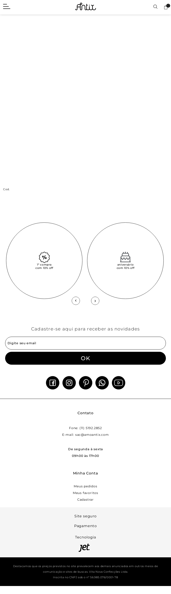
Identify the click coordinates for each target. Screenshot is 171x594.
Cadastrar (85, 500)
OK (85, 358)
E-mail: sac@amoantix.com (85, 435)
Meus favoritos (85, 493)
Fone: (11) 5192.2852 (85, 428)
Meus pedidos (85, 486)
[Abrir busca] (155, 7)
